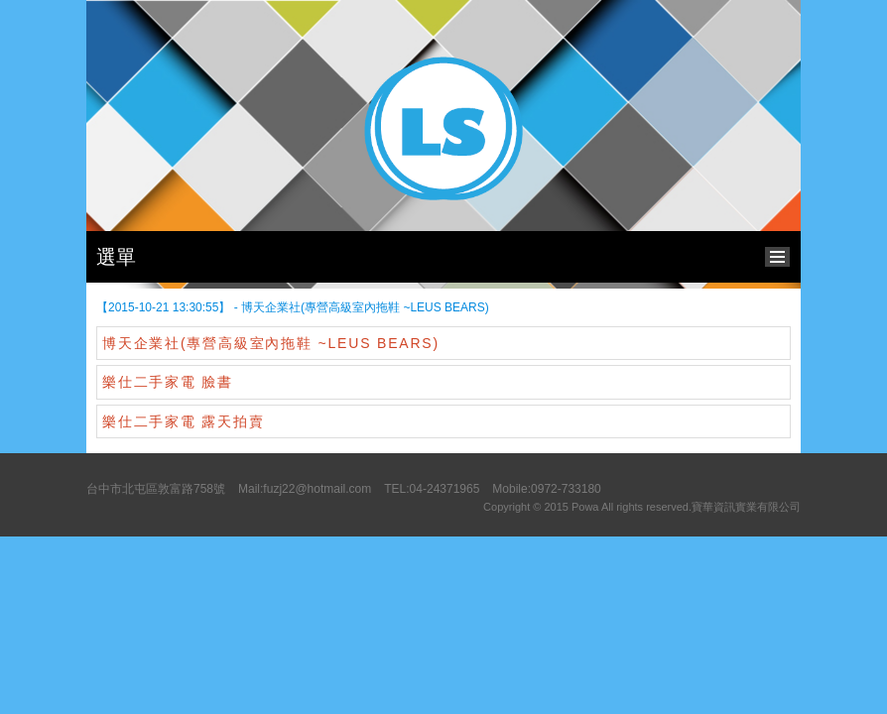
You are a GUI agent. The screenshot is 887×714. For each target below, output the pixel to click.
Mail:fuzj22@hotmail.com (304, 489)
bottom (782, 254)
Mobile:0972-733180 (546, 489)
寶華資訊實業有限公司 (746, 507)
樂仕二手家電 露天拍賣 (183, 421)
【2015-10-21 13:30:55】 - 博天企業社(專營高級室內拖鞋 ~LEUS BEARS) (292, 307)
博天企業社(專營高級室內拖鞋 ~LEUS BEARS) (271, 343)
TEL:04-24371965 (431, 489)
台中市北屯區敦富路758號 (155, 489)
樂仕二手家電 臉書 (167, 382)
